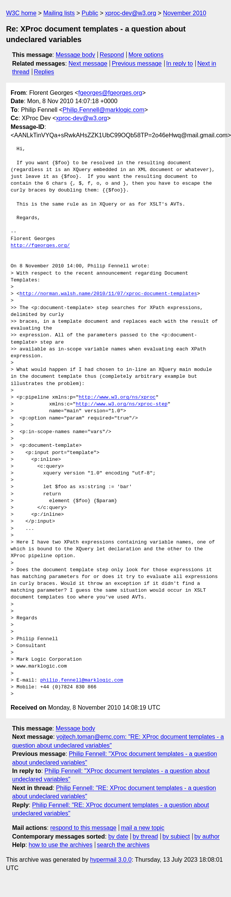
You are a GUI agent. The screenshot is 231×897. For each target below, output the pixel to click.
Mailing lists (59, 13)
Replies (44, 72)
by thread (145, 836)
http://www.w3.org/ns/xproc (117, 397)
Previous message (137, 63)
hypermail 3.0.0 (110, 859)
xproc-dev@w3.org (130, 13)
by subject (176, 836)
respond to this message (83, 828)
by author (207, 836)
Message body (75, 55)
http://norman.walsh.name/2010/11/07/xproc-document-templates (108, 294)
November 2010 (184, 13)
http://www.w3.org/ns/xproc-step (122, 404)
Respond (112, 55)
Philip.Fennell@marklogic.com (103, 110)
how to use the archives (61, 845)
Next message (88, 63)
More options (146, 55)
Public (90, 13)
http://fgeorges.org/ (40, 245)
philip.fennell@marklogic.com (81, 680)
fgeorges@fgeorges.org (110, 93)
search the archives (123, 845)
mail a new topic (143, 828)
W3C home (21, 13)
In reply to (179, 63)
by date (118, 836)
